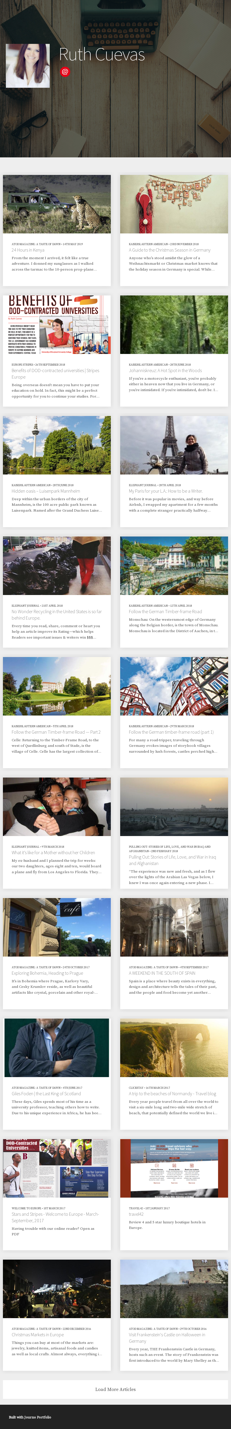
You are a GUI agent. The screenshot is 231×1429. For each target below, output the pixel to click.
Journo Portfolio (37, 1417)
